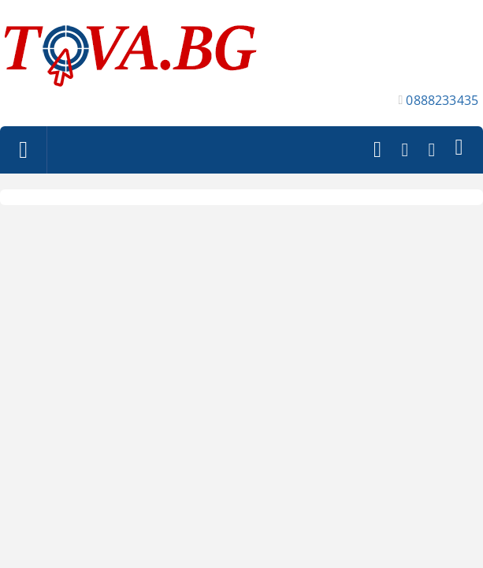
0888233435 (442, 100)
